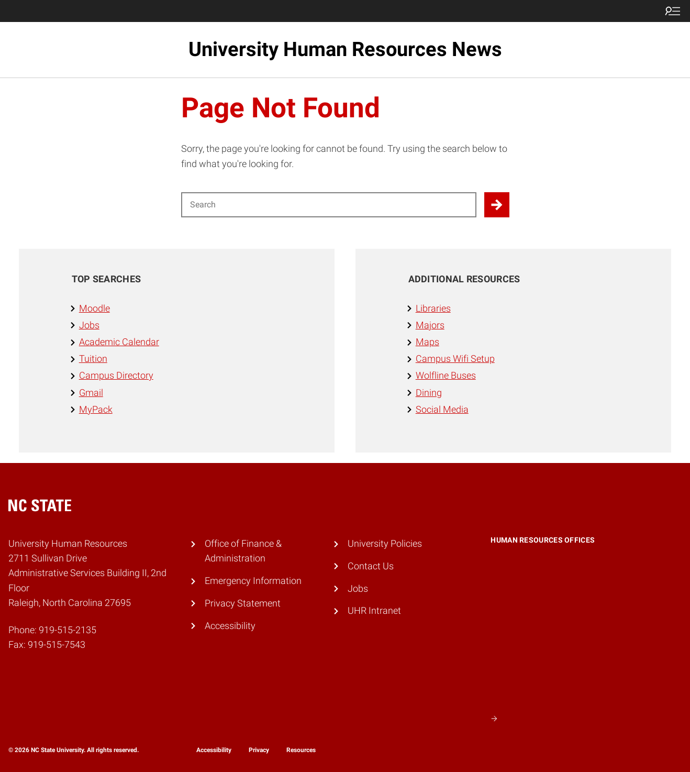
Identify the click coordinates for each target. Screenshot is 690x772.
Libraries (433, 308)
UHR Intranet (374, 610)
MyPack (96, 409)
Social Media (442, 409)
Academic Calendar (119, 342)
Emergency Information (253, 581)
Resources (301, 750)
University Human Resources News (345, 49)
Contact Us (371, 566)
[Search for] (328, 204)
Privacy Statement (243, 603)
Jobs (89, 325)
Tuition (93, 359)
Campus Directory (116, 375)
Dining (429, 393)
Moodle (94, 308)
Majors (430, 325)
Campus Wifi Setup (455, 359)
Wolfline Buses (446, 375)
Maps (427, 342)
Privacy (259, 750)
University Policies (385, 543)
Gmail (91, 393)
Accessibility (230, 626)
